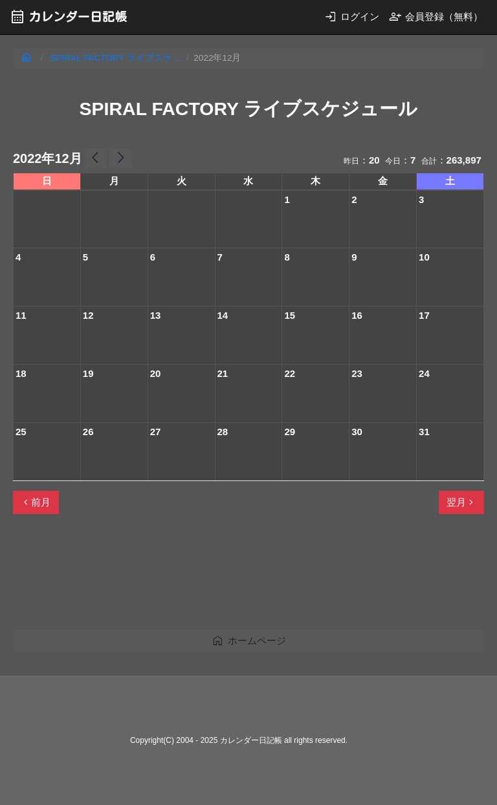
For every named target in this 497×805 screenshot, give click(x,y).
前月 (35, 502)
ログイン (351, 16)
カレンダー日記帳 (68, 16)
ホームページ (249, 640)
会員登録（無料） (436, 16)
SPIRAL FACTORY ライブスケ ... (116, 58)
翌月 (461, 502)
